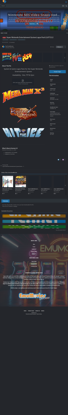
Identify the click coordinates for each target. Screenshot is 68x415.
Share (52, 47)
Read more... (34, 23)
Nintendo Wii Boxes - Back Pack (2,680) (25, 189)
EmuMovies (10, 46)
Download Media (34, 264)
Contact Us (34, 253)
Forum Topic (57, 71)
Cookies (42, 310)
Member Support (34, 251)
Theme (25, 310)
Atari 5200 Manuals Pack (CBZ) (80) (37, 189)
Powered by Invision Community (31, 314)
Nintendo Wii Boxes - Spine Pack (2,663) (12, 189)
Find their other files (9, 47)
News (34, 244)
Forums (34, 246)
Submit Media (34, 261)
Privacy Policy (31, 310)
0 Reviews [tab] (5, 201)
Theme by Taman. (39, 314)
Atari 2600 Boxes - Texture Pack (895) (51, 189)
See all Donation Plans (61, 230)
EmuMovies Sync (34, 266)
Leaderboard (34, 249)
